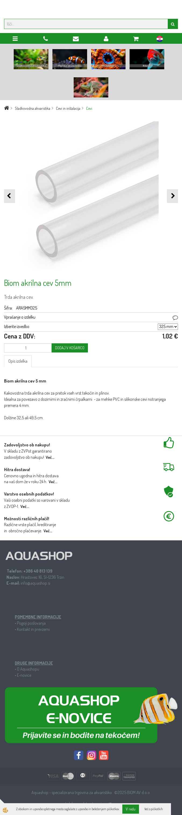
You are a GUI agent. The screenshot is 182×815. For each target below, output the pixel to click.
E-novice (24, 675)
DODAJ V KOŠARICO (69, 347)
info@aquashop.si (35, 583)
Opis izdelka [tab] (17, 361)
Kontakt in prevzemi (33, 629)
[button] (172, 196)
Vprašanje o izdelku (19, 317)
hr (160, 40)
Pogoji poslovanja (31, 623)
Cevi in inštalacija (68, 108)
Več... (50, 457)
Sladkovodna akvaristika (32, 108)
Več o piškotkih (153, 809)
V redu (130, 809)
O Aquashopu (28, 669)
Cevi (89, 108)
